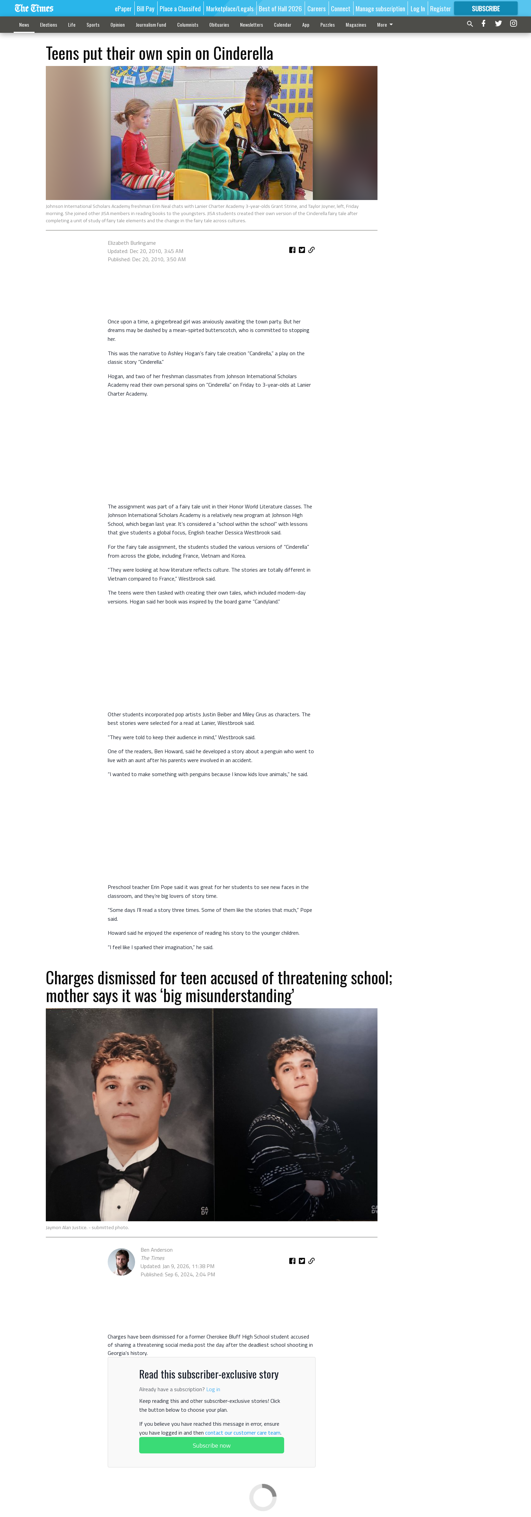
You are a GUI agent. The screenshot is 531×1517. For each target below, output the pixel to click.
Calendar (282, 24)
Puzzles (327, 24)
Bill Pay (146, 8)
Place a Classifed (180, 8)
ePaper (123, 8)
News (24, 24)
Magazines (356, 24)
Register (440, 8)
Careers (316, 8)
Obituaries (219, 24)
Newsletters (251, 24)
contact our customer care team (242, 1432)
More (386, 24)
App (305, 24)
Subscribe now (212, 1445)
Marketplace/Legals (230, 8)
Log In (418, 8)
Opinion (117, 24)
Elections (48, 24)
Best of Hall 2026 (280, 8)
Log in (213, 1389)
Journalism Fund (151, 24)
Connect (340, 8)
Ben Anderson (157, 1250)
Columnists (187, 24)
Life (72, 24)
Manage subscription (380, 8)
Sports (93, 24)
